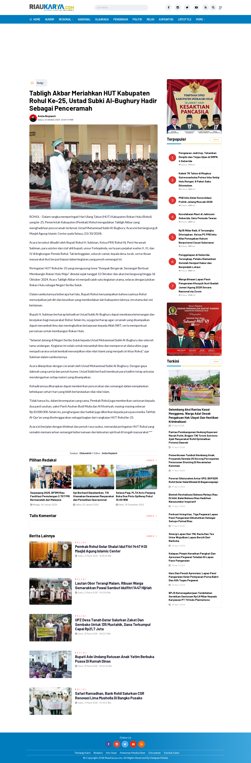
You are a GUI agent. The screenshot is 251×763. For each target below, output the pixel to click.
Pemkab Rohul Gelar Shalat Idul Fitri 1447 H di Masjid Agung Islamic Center (111, 548)
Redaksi (98, 752)
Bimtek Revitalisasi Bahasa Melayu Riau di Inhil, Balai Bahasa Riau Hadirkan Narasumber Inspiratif (193, 498)
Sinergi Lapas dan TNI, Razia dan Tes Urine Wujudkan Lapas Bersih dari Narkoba (191, 537)
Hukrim (49, 19)
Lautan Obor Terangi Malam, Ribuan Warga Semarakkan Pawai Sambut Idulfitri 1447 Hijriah (113, 585)
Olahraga (102, 19)
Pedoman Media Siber (132, 752)
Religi (150, 19)
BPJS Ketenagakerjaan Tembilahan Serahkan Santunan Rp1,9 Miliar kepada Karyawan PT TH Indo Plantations (193, 596)
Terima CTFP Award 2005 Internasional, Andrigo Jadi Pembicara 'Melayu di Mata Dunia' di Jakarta (45, 498)
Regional (65, 19)
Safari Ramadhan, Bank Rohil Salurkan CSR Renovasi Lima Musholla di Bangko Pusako (109, 695)
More (199, 19)
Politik (137, 19)
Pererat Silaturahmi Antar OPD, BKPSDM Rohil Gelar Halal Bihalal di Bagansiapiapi (193, 480)
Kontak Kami (171, 752)
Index (152, 460)
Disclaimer (154, 752)
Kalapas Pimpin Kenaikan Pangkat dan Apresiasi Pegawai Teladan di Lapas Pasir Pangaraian (192, 557)
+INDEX (216, 139)
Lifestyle (184, 19)
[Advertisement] (125, 53)
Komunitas (166, 19)
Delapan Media (159, 757)
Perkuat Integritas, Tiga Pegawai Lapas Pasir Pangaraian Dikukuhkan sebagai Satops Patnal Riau (193, 518)
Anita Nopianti (47, 116)
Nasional (84, 19)
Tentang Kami (82, 752)
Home (34, 19)
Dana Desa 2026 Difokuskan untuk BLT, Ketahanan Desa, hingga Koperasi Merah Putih (128, 496)
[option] (45, 487)
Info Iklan (111, 752)
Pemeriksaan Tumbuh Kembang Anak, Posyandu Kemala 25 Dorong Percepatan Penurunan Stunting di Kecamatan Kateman (194, 460)
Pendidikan (120, 19)
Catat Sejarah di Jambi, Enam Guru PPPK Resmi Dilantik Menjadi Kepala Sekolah (88, 496)
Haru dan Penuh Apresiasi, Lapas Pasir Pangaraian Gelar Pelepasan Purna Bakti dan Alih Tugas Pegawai (193, 576)
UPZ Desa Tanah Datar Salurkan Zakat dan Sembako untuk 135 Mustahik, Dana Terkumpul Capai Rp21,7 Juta (112, 624)
